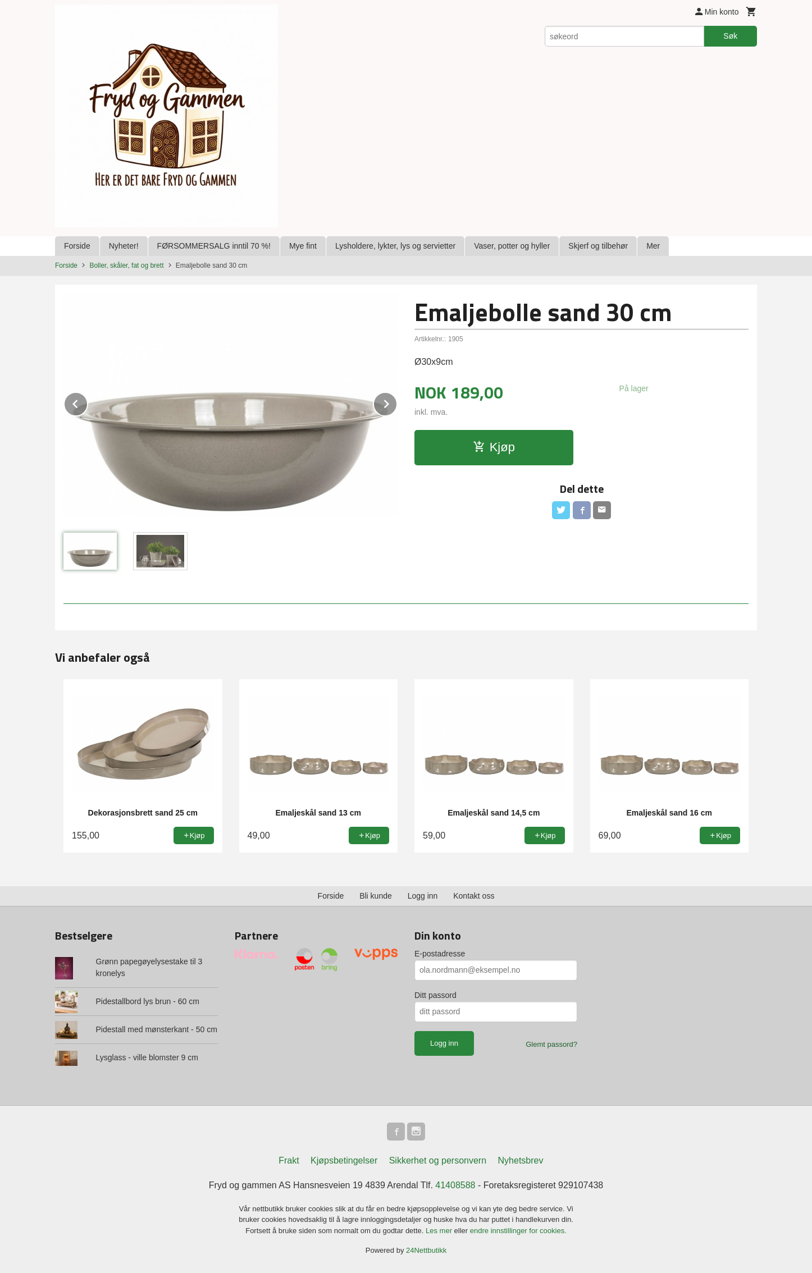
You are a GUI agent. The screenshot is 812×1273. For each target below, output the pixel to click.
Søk (730, 35)
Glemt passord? (551, 1044)
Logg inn (423, 895)
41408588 (455, 1185)
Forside (77, 245)
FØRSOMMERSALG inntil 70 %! (214, 245)
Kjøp (494, 447)
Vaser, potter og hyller (512, 245)
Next (397, 402)
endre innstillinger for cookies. (518, 1230)
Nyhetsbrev (521, 1160)
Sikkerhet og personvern (437, 1160)
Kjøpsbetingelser (344, 1160)
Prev (87, 402)
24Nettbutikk (426, 1250)
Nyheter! (124, 245)
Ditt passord (435, 995)
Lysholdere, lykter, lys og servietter (395, 245)
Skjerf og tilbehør (598, 245)
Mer (653, 245)
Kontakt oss (473, 895)
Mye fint (303, 245)
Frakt (289, 1160)
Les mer (440, 1230)
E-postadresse (439, 953)
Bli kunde (375, 895)
